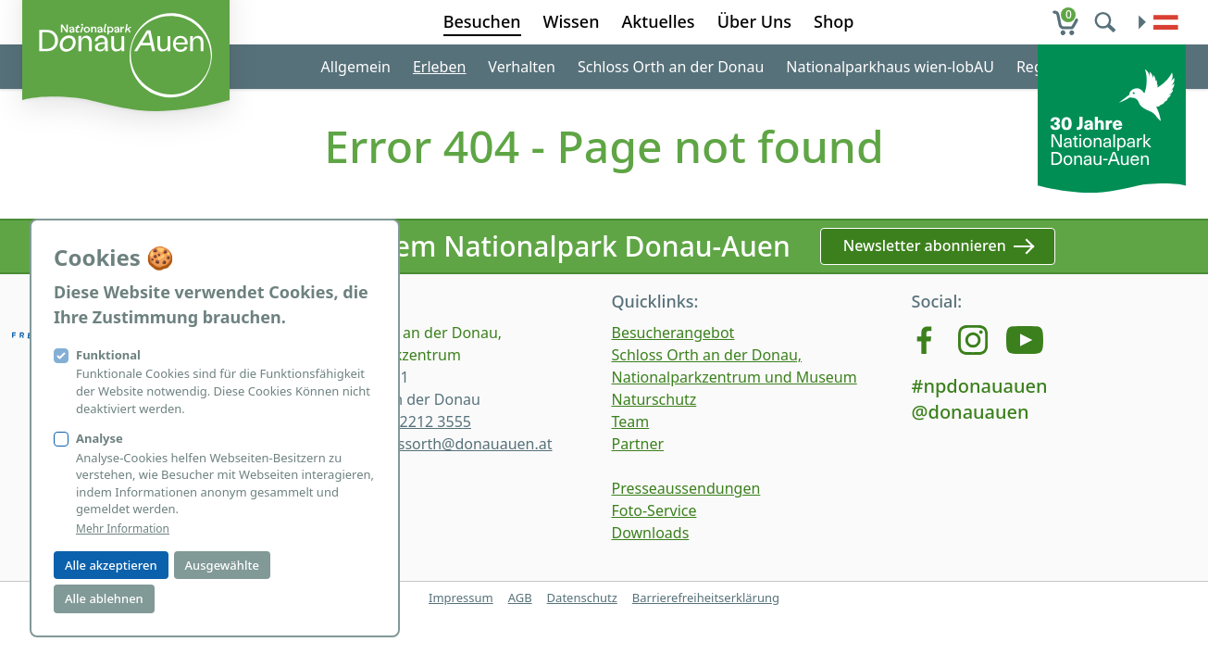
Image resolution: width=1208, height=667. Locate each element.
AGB (520, 597)
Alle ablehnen (104, 598)
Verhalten (521, 67)
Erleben (439, 67)
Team (631, 421)
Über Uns (754, 21)
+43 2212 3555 (420, 421)
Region (1040, 67)
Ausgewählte (222, 565)
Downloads (651, 532)
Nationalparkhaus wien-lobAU (890, 67)
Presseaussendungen (686, 488)
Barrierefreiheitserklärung (705, 597)
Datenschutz (582, 597)
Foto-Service (654, 510)
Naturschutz (654, 399)
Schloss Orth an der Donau (671, 67)
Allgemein (356, 67)
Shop (833, 21)
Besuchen (482, 21)
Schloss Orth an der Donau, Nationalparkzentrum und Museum (734, 366)
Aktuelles (657, 21)
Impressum (461, 597)
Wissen (571, 21)
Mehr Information (122, 529)
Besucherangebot (673, 332)
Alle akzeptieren (111, 565)
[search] (1107, 22)
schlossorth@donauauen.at (457, 444)
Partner (638, 444)
